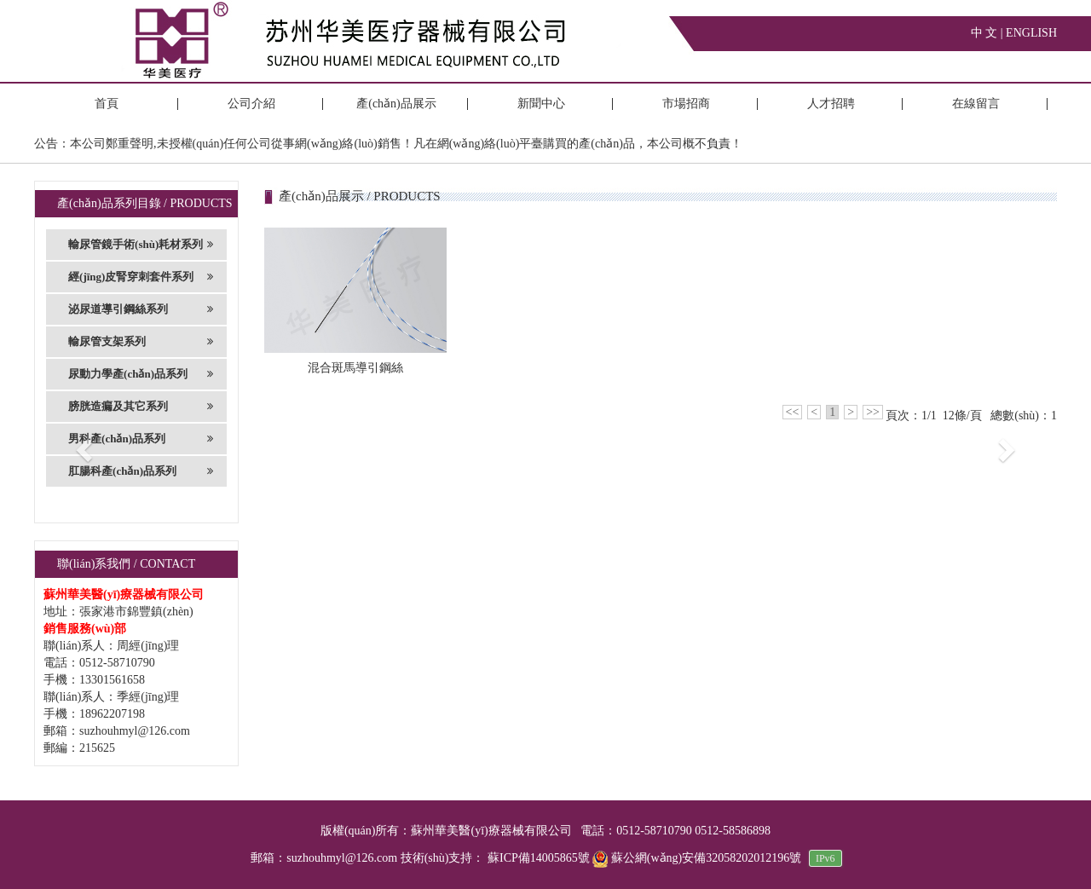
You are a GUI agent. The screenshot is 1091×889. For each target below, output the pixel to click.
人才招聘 (831, 103)
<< (792, 412)
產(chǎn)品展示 (396, 103)
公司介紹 (251, 103)
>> (873, 412)
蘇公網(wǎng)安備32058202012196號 (698, 857)
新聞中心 (541, 103)
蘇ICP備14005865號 (539, 857)
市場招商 (686, 103)
